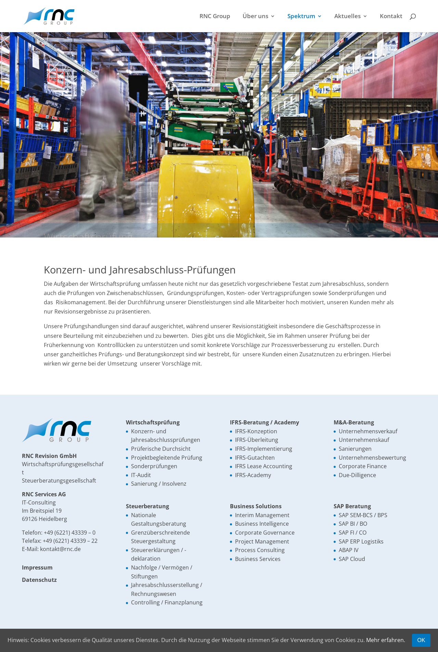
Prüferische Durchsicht (161, 448)
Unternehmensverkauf (368, 431)
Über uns (255, 17)
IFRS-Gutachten (255, 457)
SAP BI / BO (353, 523)
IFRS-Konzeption (256, 431)
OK (421, 640)
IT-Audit (141, 475)
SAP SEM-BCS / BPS (363, 515)
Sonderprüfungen (154, 466)
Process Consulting (260, 550)
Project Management (262, 541)
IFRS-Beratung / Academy (264, 422)
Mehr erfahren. (385, 640)
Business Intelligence (262, 523)
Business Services (258, 559)
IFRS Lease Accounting (263, 466)
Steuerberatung (147, 506)
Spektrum (301, 17)
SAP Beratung (352, 506)
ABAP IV (349, 550)
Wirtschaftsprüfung (153, 422)
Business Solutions (256, 506)
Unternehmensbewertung (372, 457)
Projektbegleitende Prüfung (166, 457)
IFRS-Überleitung (256, 440)
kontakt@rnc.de (60, 549)
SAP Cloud (352, 559)
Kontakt (391, 17)
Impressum (37, 567)
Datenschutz (39, 580)
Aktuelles (347, 17)
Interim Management (262, 515)
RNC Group (214, 17)
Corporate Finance (363, 466)
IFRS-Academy (253, 475)
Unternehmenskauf (364, 440)
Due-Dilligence (357, 475)
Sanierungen (355, 448)
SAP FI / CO (352, 532)
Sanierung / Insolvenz (158, 483)
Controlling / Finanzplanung (167, 602)
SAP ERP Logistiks (361, 541)
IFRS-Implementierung (263, 448)
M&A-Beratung (354, 422)
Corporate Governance (265, 532)
